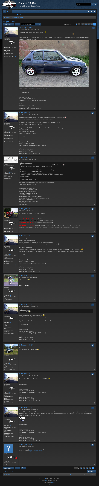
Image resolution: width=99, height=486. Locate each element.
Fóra (10, 11)
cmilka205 (6, 355)
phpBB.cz (53, 482)
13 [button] (83, 24)
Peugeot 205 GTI (10, 21)
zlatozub (6, 164)
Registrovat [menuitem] (95, 12)
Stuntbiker (6, 287)
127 (10, 363)
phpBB (44, 478)
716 (10, 46)
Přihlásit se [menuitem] (92, 12)
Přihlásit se (13, 14)
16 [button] (92, 24)
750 (10, 227)
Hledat (6, 14)
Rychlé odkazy (5, 12)
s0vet (5, 219)
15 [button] (89, 24)
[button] (73, 24)
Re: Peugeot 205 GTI (26, 28)
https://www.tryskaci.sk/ (35, 450)
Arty (46, 480)
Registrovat (21, 14)
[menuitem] (88, 11)
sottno (5, 453)
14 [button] (86, 24)
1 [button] (78, 24)
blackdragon (7, 38)
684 (10, 295)
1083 (10, 172)
